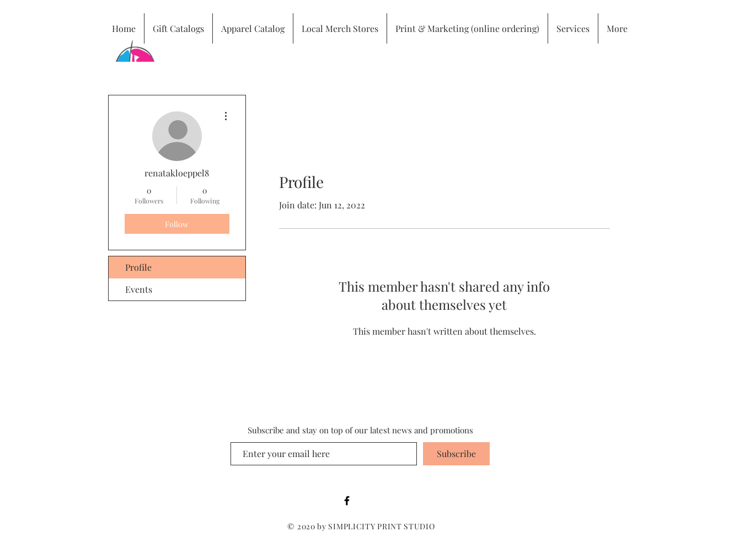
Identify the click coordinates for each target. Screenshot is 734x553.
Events (138, 289)
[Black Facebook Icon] (347, 501)
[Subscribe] (456, 453)
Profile (138, 267)
